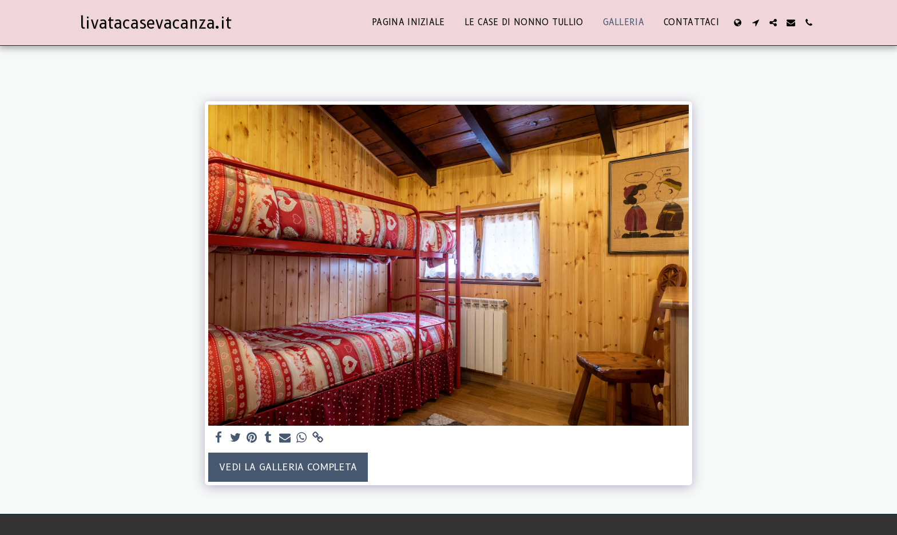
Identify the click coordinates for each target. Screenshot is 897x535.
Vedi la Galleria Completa (288, 467)
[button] (755, 22)
